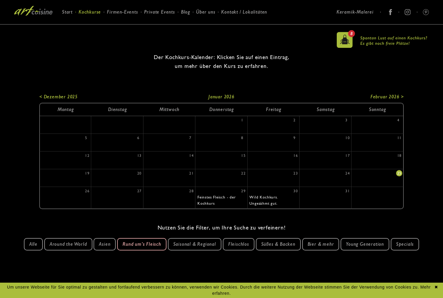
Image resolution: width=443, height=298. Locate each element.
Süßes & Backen (278, 244)
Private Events (159, 12)
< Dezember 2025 (58, 97)
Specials (405, 244)
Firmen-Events (122, 12)
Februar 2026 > (387, 97)
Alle (33, 244)
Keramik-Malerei (355, 12)
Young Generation (365, 244)
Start (67, 12)
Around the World (68, 244)
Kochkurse (90, 12)
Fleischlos (238, 244)
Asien (104, 244)
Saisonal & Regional (194, 244)
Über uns (205, 12)
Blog (185, 12)
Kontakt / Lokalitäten (244, 12)
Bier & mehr (321, 244)
